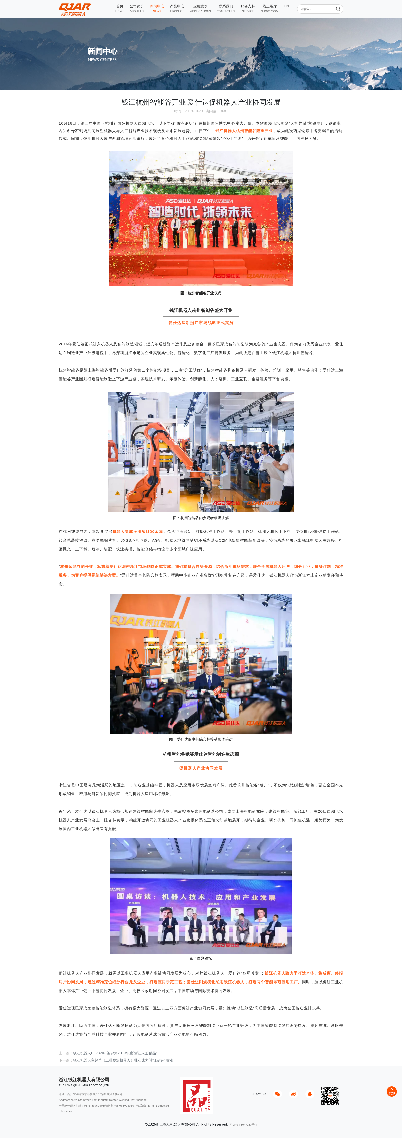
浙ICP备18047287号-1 (243, 1124)
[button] (137, 8)
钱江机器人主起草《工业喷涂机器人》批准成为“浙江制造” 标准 (123, 1060)
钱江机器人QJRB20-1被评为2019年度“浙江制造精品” (115, 1053)
